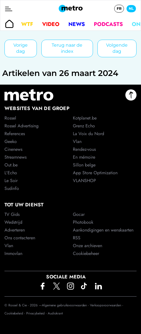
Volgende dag (117, 48)
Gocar (79, 214)
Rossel (10, 118)
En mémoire (84, 157)
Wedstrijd (13, 222)
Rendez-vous (84, 149)
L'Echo (10, 173)
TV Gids (12, 214)
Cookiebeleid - (15, 313)
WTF (27, 24)
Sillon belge (84, 165)
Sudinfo (11, 188)
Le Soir (11, 180)
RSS (76, 238)
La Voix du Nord (88, 133)
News (76, 24)
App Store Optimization (95, 173)
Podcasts (108, 24)
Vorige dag (20, 48)
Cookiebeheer (86, 253)
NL (131, 8)
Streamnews (15, 157)
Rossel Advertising (21, 126)
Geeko (10, 141)
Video (50, 24)
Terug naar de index (67, 48)
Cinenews (13, 149)
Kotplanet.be (85, 118)
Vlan (8, 245)
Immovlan (13, 253)
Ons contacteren (19, 238)
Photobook (83, 222)
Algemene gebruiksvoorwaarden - (66, 305)
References (14, 133)
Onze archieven (87, 245)
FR (119, 8)
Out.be (11, 165)
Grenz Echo (84, 126)
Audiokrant (55, 313)
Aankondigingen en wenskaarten (103, 230)
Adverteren (14, 230)
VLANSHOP (84, 180)
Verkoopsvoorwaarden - (106, 305)
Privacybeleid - (37, 313)
